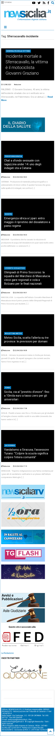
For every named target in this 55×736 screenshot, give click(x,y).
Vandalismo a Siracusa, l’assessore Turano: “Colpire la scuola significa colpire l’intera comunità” (26, 453)
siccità (8, 214)
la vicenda (10, 445)
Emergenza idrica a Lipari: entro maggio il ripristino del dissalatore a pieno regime (27, 222)
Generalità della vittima (18, 51)
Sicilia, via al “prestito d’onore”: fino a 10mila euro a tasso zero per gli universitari (26, 395)
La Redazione (7, 653)
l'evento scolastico (15, 268)
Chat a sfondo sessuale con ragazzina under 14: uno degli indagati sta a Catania (22, 164)
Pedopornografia (13, 156)
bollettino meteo (13, 333)
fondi (7, 387)
